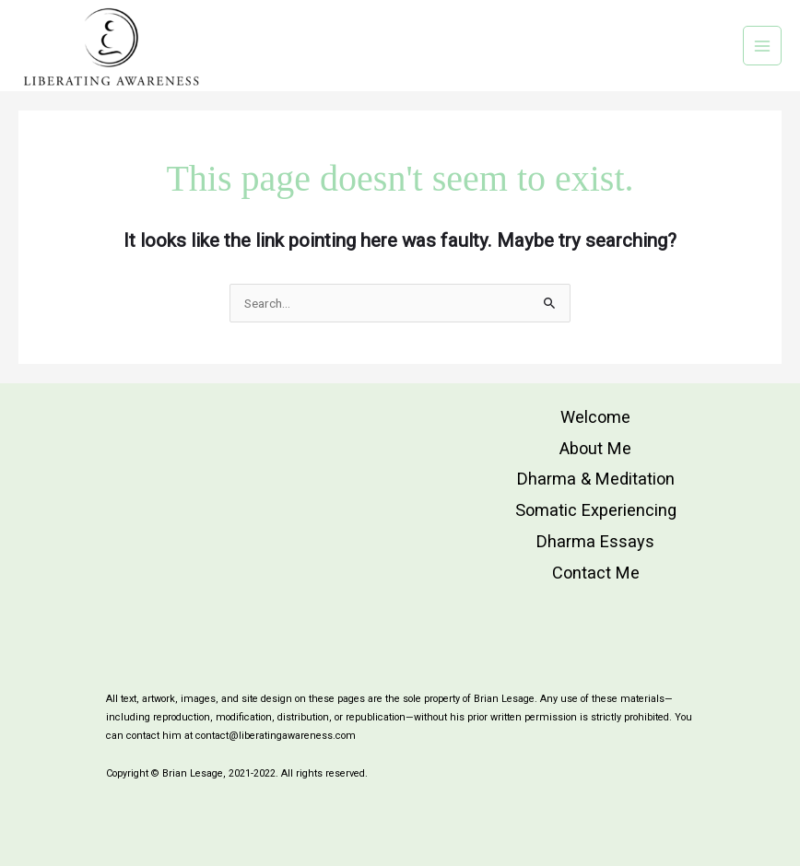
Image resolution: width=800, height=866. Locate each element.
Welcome (595, 417)
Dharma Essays (595, 541)
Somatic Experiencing (595, 510)
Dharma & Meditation (596, 478)
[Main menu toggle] (762, 45)
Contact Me (596, 572)
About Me (595, 448)
